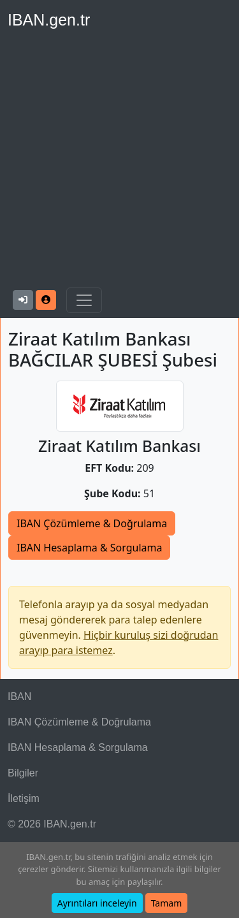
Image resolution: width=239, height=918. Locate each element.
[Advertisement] (119, 161)
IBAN (19, 696)
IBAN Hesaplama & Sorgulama (89, 548)
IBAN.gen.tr (49, 20)
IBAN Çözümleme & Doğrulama (92, 523)
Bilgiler (23, 773)
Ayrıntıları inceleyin (97, 903)
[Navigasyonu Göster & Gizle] (84, 300)
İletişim (24, 798)
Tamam (166, 903)
